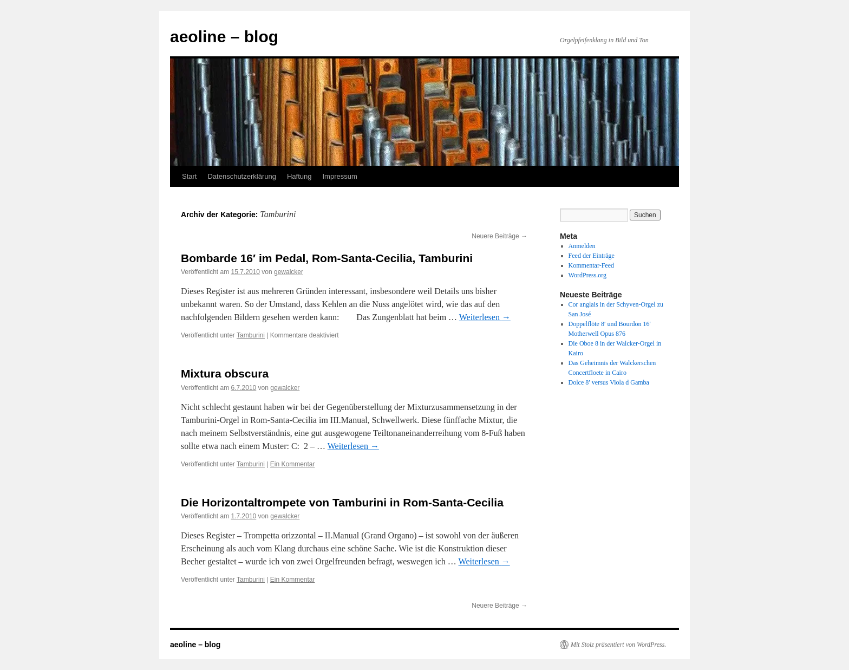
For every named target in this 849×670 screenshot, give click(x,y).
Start (189, 176)
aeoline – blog (224, 36)
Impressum (339, 176)
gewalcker (288, 272)
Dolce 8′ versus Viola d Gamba (609, 382)
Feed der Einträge (592, 255)
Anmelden (582, 246)
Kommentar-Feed (591, 265)
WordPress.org (587, 275)
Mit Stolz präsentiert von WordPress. (618, 644)
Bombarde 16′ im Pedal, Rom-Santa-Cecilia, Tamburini (327, 258)
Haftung (299, 176)
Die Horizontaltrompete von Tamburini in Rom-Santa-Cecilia (342, 502)
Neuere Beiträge (499, 236)
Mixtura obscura (225, 373)
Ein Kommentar (292, 464)
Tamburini (251, 335)
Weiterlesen (485, 317)
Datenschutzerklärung (241, 176)
